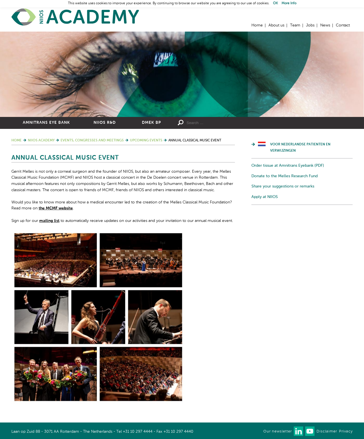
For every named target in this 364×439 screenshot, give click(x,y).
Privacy (346, 431)
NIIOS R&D (105, 123)
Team (295, 25)
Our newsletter (277, 431)
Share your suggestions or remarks (282, 186)
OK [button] (275, 3)
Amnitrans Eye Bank (46, 123)
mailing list (49, 221)
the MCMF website (56, 208)
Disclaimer (327, 431)
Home (75, 17)
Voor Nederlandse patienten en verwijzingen (300, 147)
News (325, 25)
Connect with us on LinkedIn (298, 431)
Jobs (310, 25)
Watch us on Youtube (310, 431)
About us (276, 25)
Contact (343, 25)
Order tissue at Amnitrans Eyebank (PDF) (287, 166)
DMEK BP (151, 123)
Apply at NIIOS (264, 197)
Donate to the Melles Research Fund (284, 176)
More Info (289, 3)
